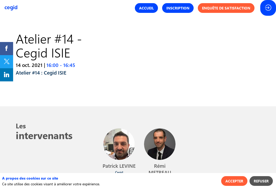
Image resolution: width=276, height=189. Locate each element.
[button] (146, 8)
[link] (6, 48)
